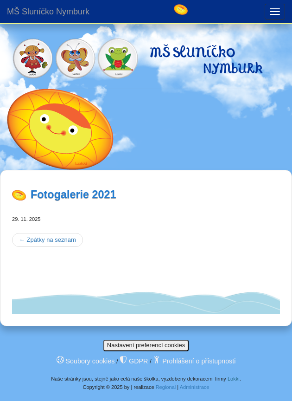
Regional (166, 387)
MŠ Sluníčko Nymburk (48, 11)
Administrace (194, 387)
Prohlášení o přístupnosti (194, 361)
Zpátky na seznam (47, 239)
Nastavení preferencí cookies (146, 345)
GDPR (134, 361)
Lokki (234, 379)
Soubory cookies (86, 361)
